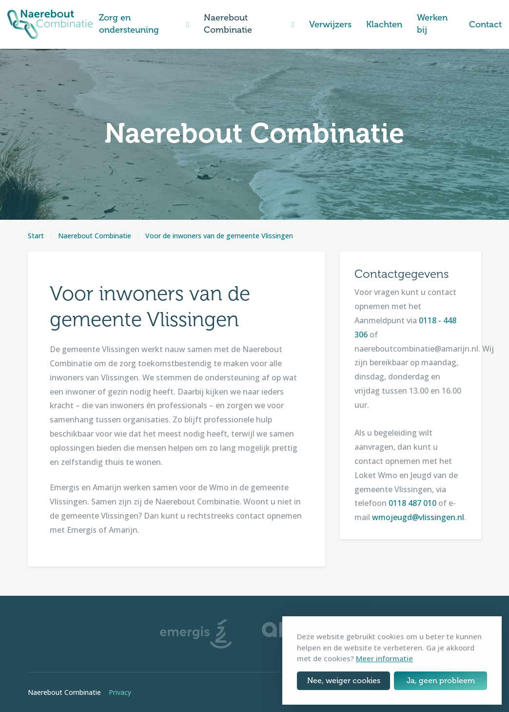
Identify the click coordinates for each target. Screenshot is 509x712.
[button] (187, 25)
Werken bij (432, 23)
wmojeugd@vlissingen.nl (418, 517)
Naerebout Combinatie (228, 23)
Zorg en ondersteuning (129, 23)
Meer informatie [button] (384, 658)
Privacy (120, 692)
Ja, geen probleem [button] (441, 680)
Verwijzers (330, 24)
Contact (485, 24)
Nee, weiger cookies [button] (343, 680)
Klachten (384, 24)
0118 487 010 (412, 503)
